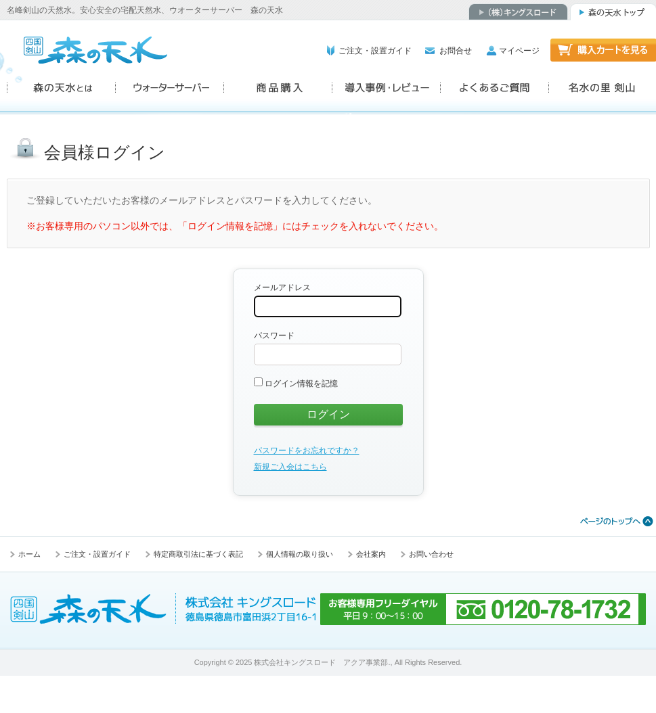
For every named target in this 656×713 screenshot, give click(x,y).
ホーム (29, 554)
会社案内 (371, 554)
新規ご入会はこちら (290, 467)
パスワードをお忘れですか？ (306, 450)
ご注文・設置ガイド (375, 50)
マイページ (519, 50)
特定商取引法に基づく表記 (198, 554)
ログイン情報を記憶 (296, 383)
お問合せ (455, 50)
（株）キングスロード (518, 11)
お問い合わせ (431, 554)
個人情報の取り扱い (299, 554)
